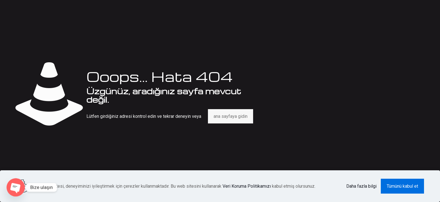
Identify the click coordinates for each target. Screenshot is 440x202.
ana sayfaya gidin (230, 116)
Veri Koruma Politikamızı (247, 186)
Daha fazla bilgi (361, 186)
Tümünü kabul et (402, 186)
